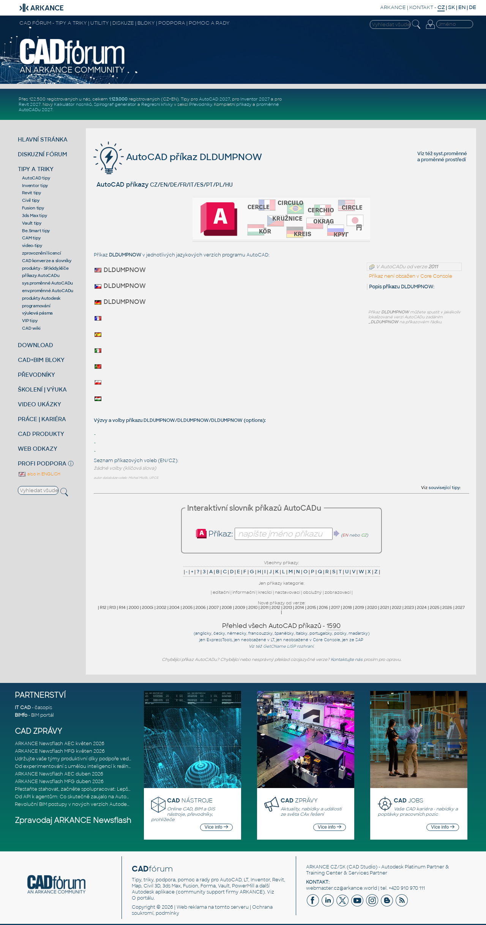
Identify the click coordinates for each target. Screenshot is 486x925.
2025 (434, 607)
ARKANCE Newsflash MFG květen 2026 (60, 751)
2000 (134, 607)
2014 (299, 607)
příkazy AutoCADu (40, 275)
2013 (287, 607)
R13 (112, 607)
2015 (311, 607)
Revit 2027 (30, 104)
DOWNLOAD (35, 345)
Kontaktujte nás (347, 659)
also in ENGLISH (39, 474)
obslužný (312, 592)
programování (36, 305)
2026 (447, 607)
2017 (335, 607)
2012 (275, 607)
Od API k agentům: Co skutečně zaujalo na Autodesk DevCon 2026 (92, 797)
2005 (188, 607)
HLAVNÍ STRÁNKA (43, 139)
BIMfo (21, 715)
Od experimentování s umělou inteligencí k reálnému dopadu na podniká (100, 766)
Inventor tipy (35, 185)
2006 (201, 607)
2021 (384, 607)
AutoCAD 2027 (214, 99)
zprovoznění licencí (41, 253)
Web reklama (192, 907)
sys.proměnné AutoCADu (47, 283)
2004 (174, 607)
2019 (359, 607)
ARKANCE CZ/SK (326, 867)
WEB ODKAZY (37, 448)
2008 (227, 607)
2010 (252, 607)
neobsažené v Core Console (311, 639)
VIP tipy (29, 320)
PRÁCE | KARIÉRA (42, 419)
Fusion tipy (33, 208)
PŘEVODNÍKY (36, 374)
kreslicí (265, 592)
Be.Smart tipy (36, 230)
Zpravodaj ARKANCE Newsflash (73, 820)
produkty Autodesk (41, 298)
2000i (147, 607)
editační (221, 592)
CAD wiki (31, 328)
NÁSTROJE (190, 800)
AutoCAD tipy (36, 178)
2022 (396, 607)
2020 (372, 607)
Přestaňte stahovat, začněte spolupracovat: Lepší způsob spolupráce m (98, 789)
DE (472, 7)
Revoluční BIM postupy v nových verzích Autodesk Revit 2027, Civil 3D (95, 804)
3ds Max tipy (34, 215)
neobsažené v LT (257, 639)
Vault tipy (31, 223)
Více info (216, 827)
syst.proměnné (450, 154)
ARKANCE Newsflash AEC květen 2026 (59, 744)
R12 (103, 607)
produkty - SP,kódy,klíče (45, 268)
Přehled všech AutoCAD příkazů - (281, 626)
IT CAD (23, 708)
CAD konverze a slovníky (46, 260)
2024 (422, 607)
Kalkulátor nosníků (73, 104)
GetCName (274, 646)
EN (461, 7)
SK (451, 7)
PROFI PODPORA (42, 463)
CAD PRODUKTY (41, 433)
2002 (161, 607)
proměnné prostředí (443, 160)
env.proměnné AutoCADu (47, 290)
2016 (323, 607)
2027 (460, 607)
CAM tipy (31, 238)
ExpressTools (219, 639)
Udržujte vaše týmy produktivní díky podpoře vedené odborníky (89, 759)
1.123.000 (118, 99)
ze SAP (356, 639)
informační (243, 592)
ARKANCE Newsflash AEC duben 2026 (59, 774)
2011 (264, 607)
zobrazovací (337, 592)
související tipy (444, 487)
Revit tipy (31, 192)
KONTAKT (421, 7)
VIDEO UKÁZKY (39, 404)
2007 (214, 607)
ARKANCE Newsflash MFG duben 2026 (59, 782)
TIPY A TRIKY (36, 169)
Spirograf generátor (115, 104)
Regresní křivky (157, 104)
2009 (240, 607)
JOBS (408, 800)
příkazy (243, 104)
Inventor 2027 (255, 99)
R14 (122, 607)
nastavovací (287, 592)
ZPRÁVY (299, 800)
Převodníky (200, 104)
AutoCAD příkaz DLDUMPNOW (177, 157)
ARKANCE (393, 7)
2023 (409, 607)
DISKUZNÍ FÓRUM (42, 154)
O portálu (143, 898)
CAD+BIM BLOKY (41, 359)
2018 (347, 607)
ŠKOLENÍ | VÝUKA (42, 389)
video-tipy (32, 245)
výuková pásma (37, 313)
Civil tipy (30, 200)
